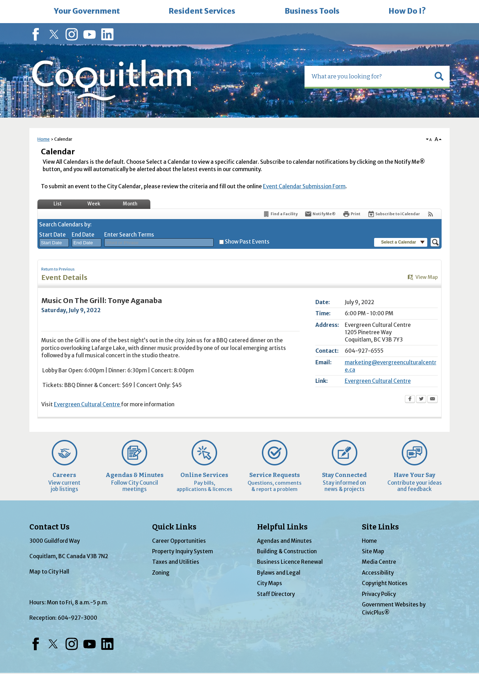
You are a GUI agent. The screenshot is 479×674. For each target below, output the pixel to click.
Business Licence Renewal (290, 562)
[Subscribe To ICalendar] (393, 214)
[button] (439, 76)
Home (43, 139)
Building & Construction (287, 551)
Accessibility (378, 572)
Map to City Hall (49, 571)
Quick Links (174, 527)
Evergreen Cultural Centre (87, 404)
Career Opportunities (179, 541)
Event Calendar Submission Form (304, 186)
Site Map (373, 551)
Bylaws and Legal (278, 572)
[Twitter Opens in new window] (421, 399)
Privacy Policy (379, 594)
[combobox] (54, 243)
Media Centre (379, 562)
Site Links (380, 527)
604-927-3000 (77, 618)
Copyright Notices (385, 583)
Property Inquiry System (182, 551)
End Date (83, 234)
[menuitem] (86, 11)
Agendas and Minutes (284, 541)
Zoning (161, 572)
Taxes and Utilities (175, 562)
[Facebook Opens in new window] (410, 399)
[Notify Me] (320, 214)
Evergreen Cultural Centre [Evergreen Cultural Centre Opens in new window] (378, 381)
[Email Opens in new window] (432, 399)
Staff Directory (276, 594)
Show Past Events (247, 241)
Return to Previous (57, 269)
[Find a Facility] (280, 214)
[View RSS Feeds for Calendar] (430, 214)
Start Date (52, 234)
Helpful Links (282, 527)
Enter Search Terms (129, 234)
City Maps (269, 583)
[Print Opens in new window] (351, 214)
